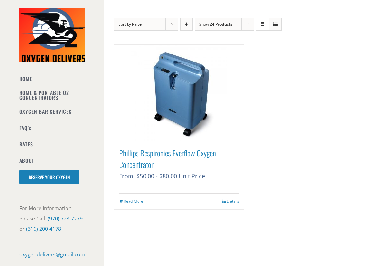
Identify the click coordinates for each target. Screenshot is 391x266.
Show (215, 24)
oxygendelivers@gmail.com (52, 254)
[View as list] (275, 24)
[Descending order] (186, 24)
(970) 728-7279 (65, 218)
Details (233, 201)
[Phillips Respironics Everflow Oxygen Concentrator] (179, 93)
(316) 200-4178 (43, 228)
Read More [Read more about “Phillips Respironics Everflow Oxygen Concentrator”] (133, 201)
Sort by (130, 24)
